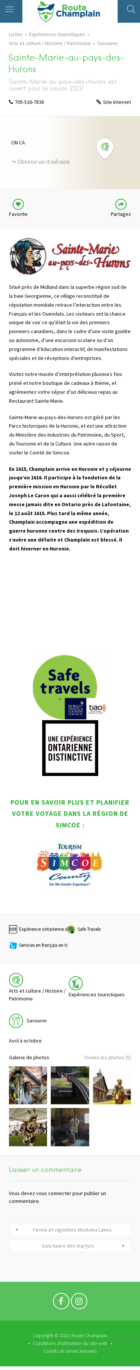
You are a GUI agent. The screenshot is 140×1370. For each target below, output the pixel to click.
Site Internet (117, 102)
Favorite (18, 214)
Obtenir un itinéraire (43, 161)
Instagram (79, 1303)
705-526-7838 (29, 102)
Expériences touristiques (57, 34)
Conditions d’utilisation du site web (70, 1343)
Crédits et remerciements (70, 1351)
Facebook (61, 1303)
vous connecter (53, 1193)
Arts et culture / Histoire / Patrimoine (50, 43)
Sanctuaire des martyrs (68, 1245)
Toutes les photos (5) (107, 1057)
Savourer (107, 43)
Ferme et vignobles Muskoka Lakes (72, 1229)
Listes (15, 34)
